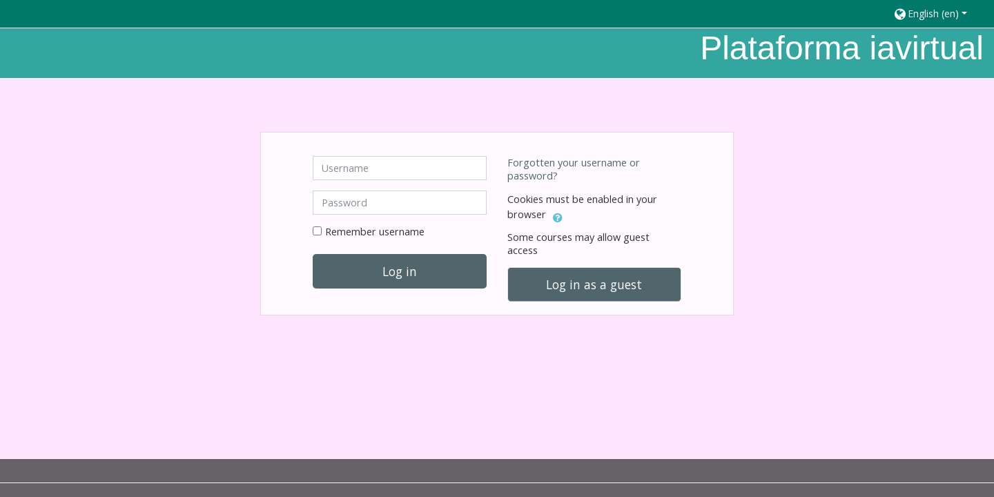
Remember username (375, 231)
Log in (399, 271)
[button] (937, 13)
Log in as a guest (594, 284)
